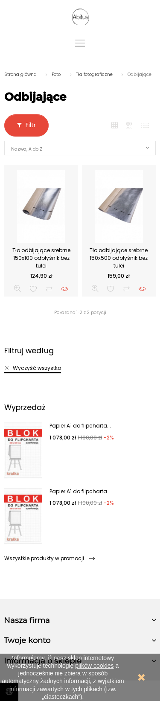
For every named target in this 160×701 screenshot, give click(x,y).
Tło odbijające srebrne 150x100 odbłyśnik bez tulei (41, 258)
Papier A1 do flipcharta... (80, 425)
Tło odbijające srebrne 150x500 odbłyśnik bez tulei (119, 258)
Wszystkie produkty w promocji (49, 558)
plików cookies (94, 665)
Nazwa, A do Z (26, 149)
